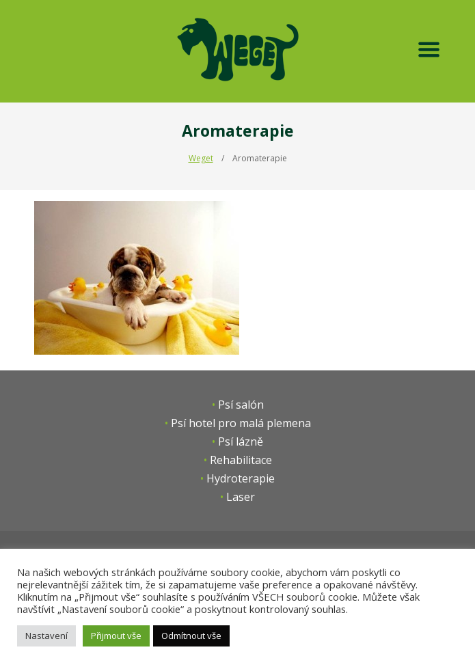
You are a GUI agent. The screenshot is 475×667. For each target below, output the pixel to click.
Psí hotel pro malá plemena (241, 423)
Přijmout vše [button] (116, 635)
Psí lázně (240, 441)
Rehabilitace (241, 459)
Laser (240, 496)
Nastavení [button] (46, 635)
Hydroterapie (240, 478)
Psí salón (241, 404)
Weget (201, 158)
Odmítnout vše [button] (191, 635)
